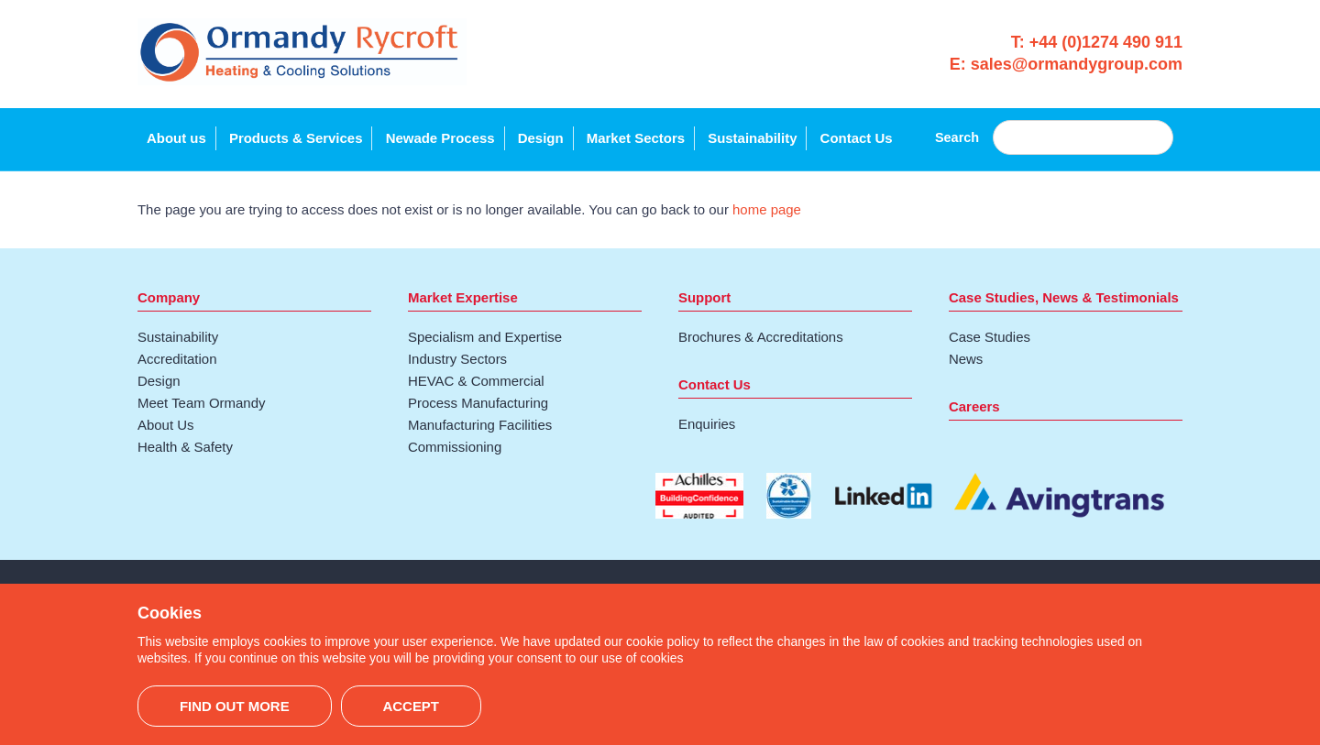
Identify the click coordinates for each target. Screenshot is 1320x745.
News (966, 359)
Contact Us (856, 138)
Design (541, 138)
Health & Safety (185, 447)
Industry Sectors (457, 359)
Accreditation (177, 359)
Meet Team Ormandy (201, 403)
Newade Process (440, 138)
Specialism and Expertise (485, 337)
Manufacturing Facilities (480, 425)
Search (957, 137)
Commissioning (454, 447)
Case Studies (989, 337)
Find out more (235, 706)
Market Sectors (636, 138)
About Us (166, 425)
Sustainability (752, 138)
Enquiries (706, 424)
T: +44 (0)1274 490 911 (1096, 42)
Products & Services (296, 138)
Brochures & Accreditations (760, 337)
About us (176, 138)
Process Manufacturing (478, 403)
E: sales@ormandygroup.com (1066, 64)
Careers (974, 406)
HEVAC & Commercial (476, 381)
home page (766, 209)
